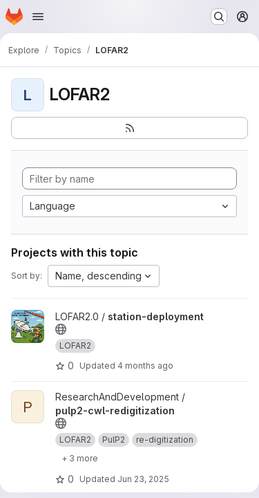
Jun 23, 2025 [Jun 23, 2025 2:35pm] (143, 479)
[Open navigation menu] (38, 17)
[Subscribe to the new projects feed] (129, 128)
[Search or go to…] (219, 16)
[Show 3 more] (79, 458)
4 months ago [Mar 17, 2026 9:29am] (145, 365)
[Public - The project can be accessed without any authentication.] (60, 329)
